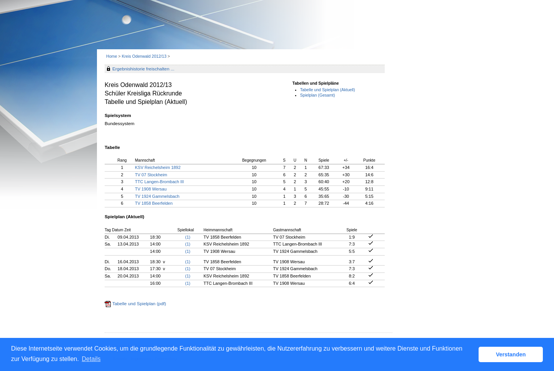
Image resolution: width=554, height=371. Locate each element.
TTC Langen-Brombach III (159, 181)
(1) (187, 237)
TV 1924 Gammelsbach (157, 196)
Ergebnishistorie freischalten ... (143, 69)
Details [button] (91, 359)
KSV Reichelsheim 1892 (158, 167)
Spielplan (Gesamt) (317, 95)
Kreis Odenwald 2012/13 (144, 56)
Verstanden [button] (511, 354)
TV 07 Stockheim (151, 174)
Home (111, 56)
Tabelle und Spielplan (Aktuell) (327, 89)
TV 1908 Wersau (151, 189)
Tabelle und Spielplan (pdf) (139, 303)
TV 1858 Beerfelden (154, 203)
